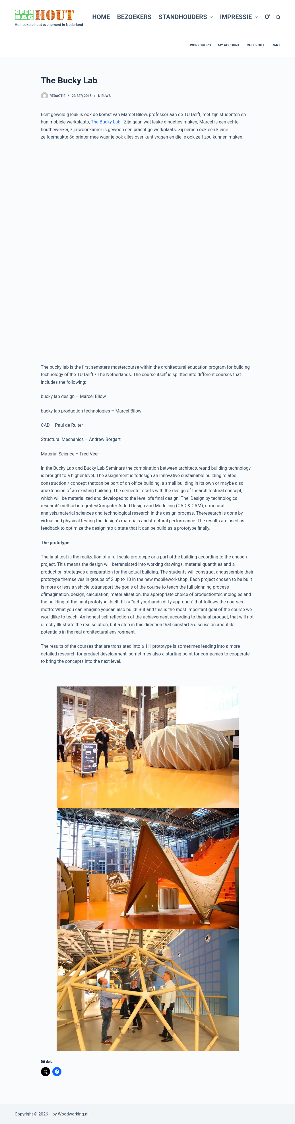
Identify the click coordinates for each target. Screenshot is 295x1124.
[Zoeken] (278, 17)
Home (101, 16)
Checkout (255, 45)
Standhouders (187, 16)
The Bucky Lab (105, 122)
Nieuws (104, 96)
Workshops (200, 45)
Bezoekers (134, 16)
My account (229, 45)
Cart (275, 45)
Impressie (240, 16)
